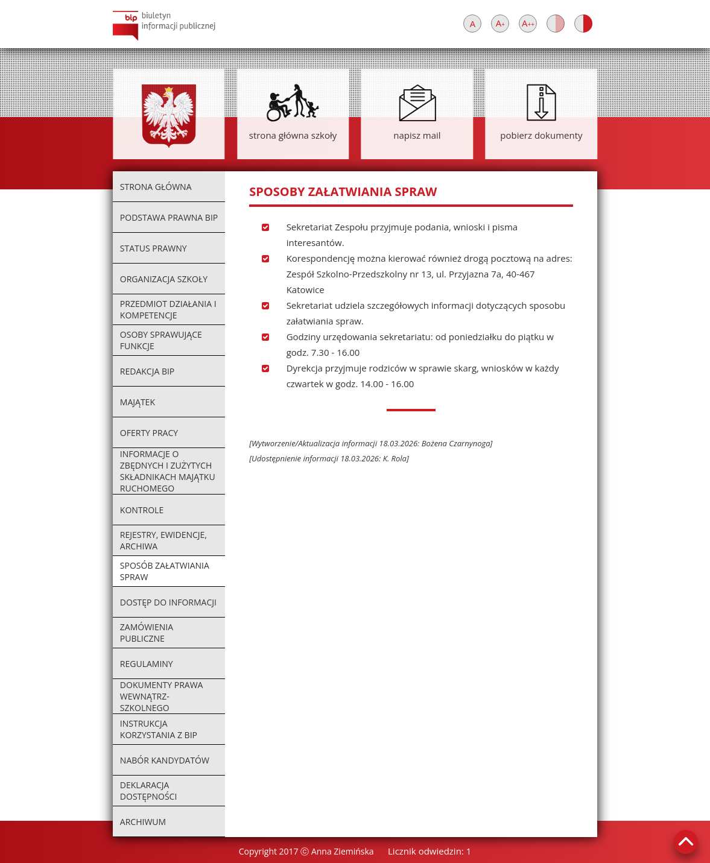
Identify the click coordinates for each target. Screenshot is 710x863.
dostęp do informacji (168, 602)
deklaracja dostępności (148, 790)
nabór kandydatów (164, 760)
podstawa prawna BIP (169, 217)
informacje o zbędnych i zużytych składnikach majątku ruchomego (167, 471)
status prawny (153, 248)
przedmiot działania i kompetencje (168, 309)
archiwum (143, 821)
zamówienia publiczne (146, 632)
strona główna (156, 186)
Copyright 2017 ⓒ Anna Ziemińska (306, 851)
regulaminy (146, 663)
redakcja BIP (147, 371)
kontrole (141, 510)
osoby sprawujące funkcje (161, 340)
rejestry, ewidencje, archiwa (163, 540)
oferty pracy (149, 432)
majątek (137, 402)
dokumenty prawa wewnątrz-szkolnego (161, 696)
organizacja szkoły (164, 279)
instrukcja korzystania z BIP (158, 729)
